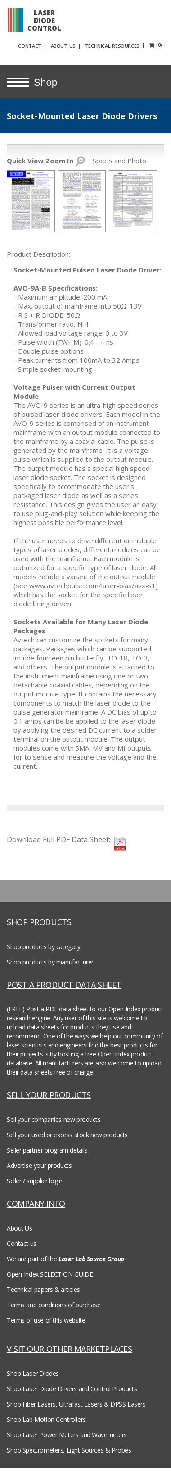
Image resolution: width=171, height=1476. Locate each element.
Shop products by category (44, 945)
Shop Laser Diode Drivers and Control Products (72, 1387)
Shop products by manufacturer (50, 960)
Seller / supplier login (34, 1179)
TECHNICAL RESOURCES (127, 45)
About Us (19, 1226)
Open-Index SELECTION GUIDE (50, 1272)
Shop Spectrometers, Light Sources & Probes (69, 1448)
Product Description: (38, 252)
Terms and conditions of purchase (54, 1303)
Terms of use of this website (46, 1319)
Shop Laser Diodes (33, 1372)
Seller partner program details (47, 1148)
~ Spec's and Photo (76, 159)
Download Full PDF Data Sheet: (58, 838)
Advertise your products (39, 1164)
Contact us (21, 1242)
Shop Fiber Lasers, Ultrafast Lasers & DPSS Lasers (76, 1402)
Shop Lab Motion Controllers (46, 1418)
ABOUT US (78, 45)
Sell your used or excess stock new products (67, 1133)
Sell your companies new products (54, 1118)
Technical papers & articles (43, 1288)
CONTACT (44, 45)
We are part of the (65, 1257)
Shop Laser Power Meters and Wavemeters (67, 1433)
